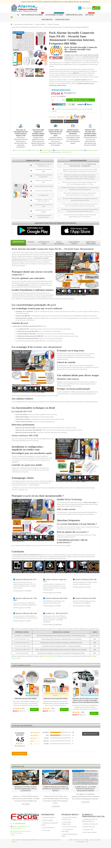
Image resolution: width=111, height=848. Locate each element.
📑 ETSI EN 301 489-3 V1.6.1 (22, 649)
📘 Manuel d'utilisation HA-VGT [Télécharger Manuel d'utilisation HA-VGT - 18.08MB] (24, 579)
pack (36, 258)
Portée (70, 430)
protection (48, 331)
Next (97, 671)
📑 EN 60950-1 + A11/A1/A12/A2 (22, 635)
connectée (15, 260)
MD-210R (35, 338)
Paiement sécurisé (89, 826)
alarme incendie (43, 258)
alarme (65, 298)
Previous (93, 671)
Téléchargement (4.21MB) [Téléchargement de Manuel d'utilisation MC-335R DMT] (22, 607)
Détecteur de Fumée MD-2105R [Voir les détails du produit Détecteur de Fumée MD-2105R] (55, 698)
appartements (89, 384)
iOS (38, 298)
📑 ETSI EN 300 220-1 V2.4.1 (22, 639)
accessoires (41, 401)
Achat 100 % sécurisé (21, 150)
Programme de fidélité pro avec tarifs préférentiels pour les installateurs (66, 1)
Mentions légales (47, 820)
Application (19, 298)
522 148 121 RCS (66, 152)
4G (60, 249)
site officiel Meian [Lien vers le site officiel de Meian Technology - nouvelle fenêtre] (51, 656)
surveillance (85, 318)
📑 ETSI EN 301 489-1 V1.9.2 (22, 646)
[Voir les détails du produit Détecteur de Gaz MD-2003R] (25, 683)
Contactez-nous (88, 829)
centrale (29, 318)
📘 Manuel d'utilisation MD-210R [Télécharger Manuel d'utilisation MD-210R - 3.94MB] (84, 579)
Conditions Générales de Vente (69, 150)
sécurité (16, 252)
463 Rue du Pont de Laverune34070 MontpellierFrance (21, 833)
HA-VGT (26, 329)
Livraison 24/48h (47, 150)
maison (26, 252)
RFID (41, 341)
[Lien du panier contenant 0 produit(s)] (96, 8)
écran (40, 329)
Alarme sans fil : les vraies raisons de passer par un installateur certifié (85, 788)
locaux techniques (62, 393)
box (48, 419)
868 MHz (27, 315)
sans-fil (21, 260)
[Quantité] (58, 99)
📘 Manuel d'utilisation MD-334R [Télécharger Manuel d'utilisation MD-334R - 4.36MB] (25, 613)
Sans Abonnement (84, 249)
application (29, 465)
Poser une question (71, 121)
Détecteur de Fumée (24, 331)
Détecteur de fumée (22, 427)
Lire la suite (26, 804)
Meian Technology (73, 499)
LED (40, 438)
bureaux (82, 392)
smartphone (33, 483)
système (36, 256)
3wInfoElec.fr (48, 839)
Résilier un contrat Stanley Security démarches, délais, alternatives (26, 788)
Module (18, 417)
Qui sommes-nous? (48, 827)
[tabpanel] (55, 453)
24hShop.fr (40, 839)
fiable (41, 256)
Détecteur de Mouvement (26, 336)
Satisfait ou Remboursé (90, 824)
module (18, 313)
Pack (14, 249)
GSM (22, 313)
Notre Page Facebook (90, 832)
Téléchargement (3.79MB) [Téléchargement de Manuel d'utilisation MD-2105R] (52, 606)
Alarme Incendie (27, 249)
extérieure (26, 333)
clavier (57, 329)
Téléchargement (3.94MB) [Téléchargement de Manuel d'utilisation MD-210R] (81, 587)
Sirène (15, 435)
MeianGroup (80, 839)
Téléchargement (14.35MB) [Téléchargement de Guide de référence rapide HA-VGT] (52, 592)
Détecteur (21, 338)
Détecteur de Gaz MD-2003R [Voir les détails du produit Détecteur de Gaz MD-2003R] (25, 698)
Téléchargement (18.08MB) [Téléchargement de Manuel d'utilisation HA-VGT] (22, 591)
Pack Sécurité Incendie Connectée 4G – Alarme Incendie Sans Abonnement (80, 49)
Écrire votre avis (56, 121)
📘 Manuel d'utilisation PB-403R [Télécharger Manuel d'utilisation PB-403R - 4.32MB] (84, 598)
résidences (60, 385)
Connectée (42, 249)
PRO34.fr (14, 841)
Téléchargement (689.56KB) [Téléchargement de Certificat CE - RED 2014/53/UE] (52, 624)
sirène (20, 333)
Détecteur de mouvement (24, 430)
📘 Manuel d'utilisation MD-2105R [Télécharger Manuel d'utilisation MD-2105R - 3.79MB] (55, 598)
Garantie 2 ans (34, 150)
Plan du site (46, 830)
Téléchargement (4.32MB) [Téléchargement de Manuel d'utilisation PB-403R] (81, 606)
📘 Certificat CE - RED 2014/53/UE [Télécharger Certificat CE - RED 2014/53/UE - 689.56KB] (55, 613)
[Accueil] (11, 24)
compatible (34, 419)
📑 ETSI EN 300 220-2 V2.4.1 (22, 642)
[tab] (18, 243)
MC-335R (38, 336)
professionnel (45, 297)
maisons (81, 384)
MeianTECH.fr (57, 839)
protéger (14, 258)
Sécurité (68, 249)
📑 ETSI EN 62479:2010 (22, 653)
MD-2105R (34, 331)
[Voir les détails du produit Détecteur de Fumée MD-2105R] (55, 683)
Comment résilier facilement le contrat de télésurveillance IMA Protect (55, 788)
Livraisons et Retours (48, 817)
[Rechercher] (79, 8)
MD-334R (33, 333)
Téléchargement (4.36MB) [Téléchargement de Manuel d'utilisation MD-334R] (22, 621)
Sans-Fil (53, 249)
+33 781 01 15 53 (20, 823)
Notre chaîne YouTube (70, 826)
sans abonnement (23, 285)
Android (44, 298)
